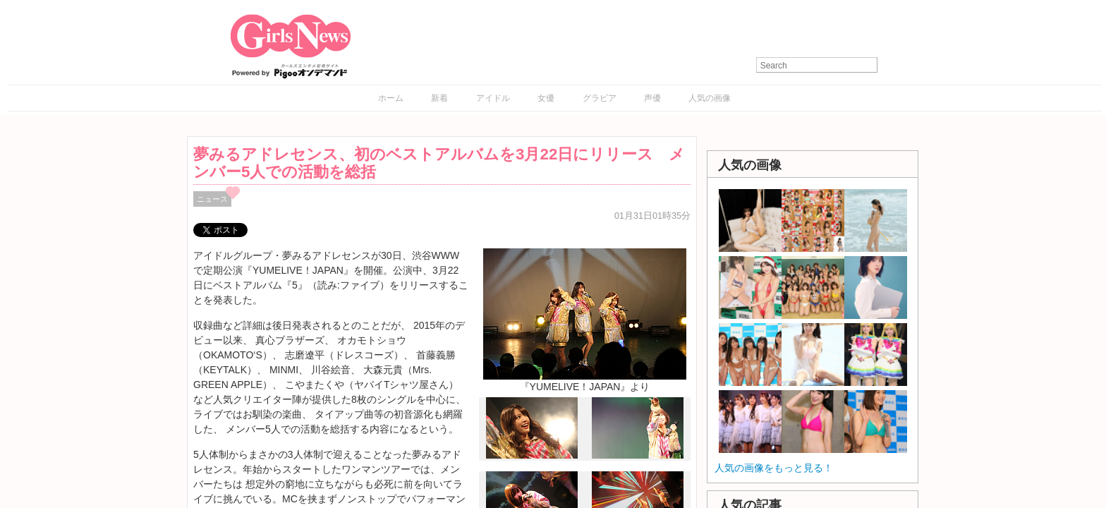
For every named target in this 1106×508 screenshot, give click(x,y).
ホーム (390, 98)
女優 (545, 98)
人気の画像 (709, 98)
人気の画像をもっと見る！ (774, 467)
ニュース (212, 199)
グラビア (599, 98)
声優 (652, 98)
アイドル (493, 98)
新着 (439, 98)
